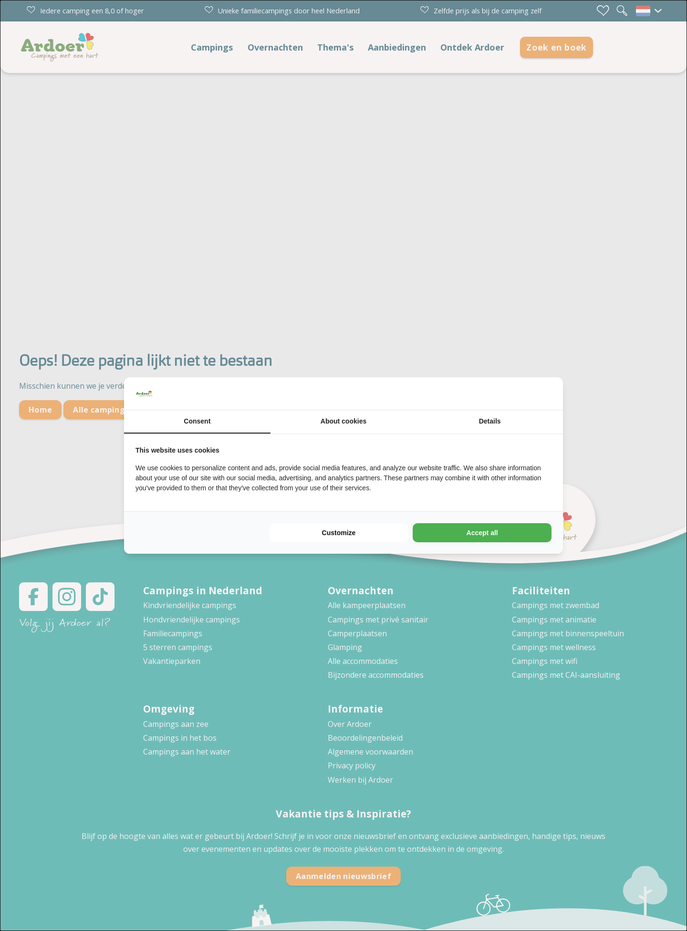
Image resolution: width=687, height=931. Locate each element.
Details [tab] (490, 421)
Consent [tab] (197, 421)
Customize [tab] (339, 533)
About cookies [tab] (343, 421)
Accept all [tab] (482, 533)
